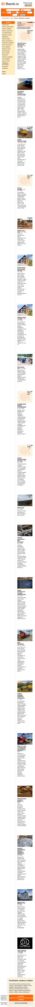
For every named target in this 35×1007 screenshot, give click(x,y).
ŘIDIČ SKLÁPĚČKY (20, 643)
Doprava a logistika (6, 28)
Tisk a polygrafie (6, 59)
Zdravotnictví (5, 66)
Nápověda (3, 997)
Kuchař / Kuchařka (19, 188)
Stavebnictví (5, 55)
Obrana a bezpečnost (7, 41)
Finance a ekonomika (7, 30)
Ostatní (4, 73)
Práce (11, 18)
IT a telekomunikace (7, 32)
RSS (5, 998)
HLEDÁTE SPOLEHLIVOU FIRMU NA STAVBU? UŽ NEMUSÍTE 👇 (21, 851)
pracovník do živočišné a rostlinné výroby (21, 93)
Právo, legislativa (6, 47)
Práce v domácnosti (6, 44)
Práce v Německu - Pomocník (21, 951)
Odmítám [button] (21, 999)
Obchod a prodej (6, 38)
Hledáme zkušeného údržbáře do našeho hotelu (21, 696)
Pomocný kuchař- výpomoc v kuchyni (21, 800)
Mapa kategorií (4, 1002)
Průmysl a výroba (6, 49)
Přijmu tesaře (20, 507)
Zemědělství (5, 68)
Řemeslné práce (6, 51)
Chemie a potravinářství (7, 26)
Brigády (4, 71)
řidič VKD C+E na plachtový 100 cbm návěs (21, 45)
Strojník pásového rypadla (21, 140)
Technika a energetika (7, 57)
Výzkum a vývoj (5, 61)
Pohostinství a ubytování (8, 42)
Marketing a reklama (7, 35)
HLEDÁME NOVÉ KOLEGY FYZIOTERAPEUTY (21, 406)
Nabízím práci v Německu (21, 903)
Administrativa (5, 24)
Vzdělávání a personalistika (5, 63)
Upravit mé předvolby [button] (21, 1003)
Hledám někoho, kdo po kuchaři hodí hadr (21, 269)
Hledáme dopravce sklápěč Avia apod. (21, 459)
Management (5, 36)
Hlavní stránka (5, 18)
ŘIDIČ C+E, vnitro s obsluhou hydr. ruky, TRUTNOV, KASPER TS (21, 748)
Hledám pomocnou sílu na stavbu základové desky (21, 592)
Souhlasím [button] (21, 996)
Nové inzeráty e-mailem (24, 28)
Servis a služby (5, 53)
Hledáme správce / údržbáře (21, 318)
